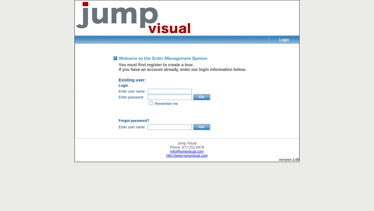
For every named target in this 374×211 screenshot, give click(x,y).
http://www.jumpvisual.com (186, 156)
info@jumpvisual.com (187, 151)
